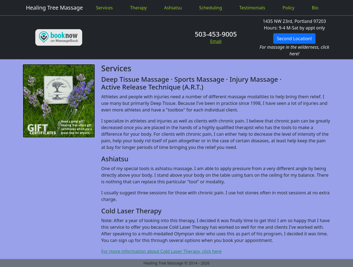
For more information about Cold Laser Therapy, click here (161, 251)
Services (104, 8)
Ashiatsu (173, 8)
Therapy (138, 8)
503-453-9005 (216, 34)
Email (215, 41)
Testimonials (252, 8)
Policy (288, 8)
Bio (315, 8)
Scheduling (210, 8)
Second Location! (294, 39)
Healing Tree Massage (54, 7)
